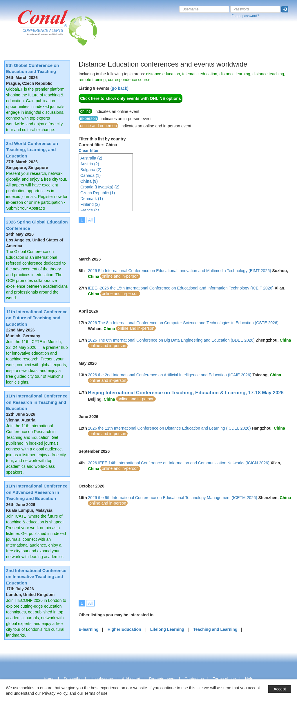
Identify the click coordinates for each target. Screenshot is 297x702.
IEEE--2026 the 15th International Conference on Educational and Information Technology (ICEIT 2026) (181, 288)
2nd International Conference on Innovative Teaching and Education (36, 576)
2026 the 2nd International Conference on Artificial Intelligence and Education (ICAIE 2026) (169, 375)
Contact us (194, 679)
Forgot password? (245, 16)
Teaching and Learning (215, 629)
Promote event (162, 679)
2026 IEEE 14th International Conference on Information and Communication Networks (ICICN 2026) (178, 463)
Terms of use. (96, 693)
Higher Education (124, 629)
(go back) (119, 88)
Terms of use (224, 679)
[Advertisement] (184, 236)
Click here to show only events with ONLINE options (130, 98)
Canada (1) (90, 175)
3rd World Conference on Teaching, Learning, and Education (32, 149)
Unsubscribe (101, 679)
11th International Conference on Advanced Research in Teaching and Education (37, 492)
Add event (131, 679)
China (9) (89, 181)
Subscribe (73, 679)
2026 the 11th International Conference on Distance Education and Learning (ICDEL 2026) (169, 428)
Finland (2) (90, 204)
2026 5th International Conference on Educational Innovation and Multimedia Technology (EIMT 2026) (179, 270)
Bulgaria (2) (90, 169)
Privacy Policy (54, 693)
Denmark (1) (91, 198)
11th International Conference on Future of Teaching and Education (37, 318)
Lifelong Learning (167, 629)
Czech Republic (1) (97, 192)
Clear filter (89, 150)
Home (49, 679)
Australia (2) (91, 158)
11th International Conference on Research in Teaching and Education (37, 402)
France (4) (89, 210)
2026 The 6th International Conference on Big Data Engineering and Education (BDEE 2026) (171, 340)
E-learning (88, 629)
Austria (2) (89, 164)
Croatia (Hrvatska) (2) (99, 187)
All (90, 220)
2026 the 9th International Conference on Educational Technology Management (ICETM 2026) (172, 497)
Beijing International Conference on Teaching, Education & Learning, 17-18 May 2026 (186, 392)
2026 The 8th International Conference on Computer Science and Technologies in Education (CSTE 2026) (183, 322)
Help (249, 679)
